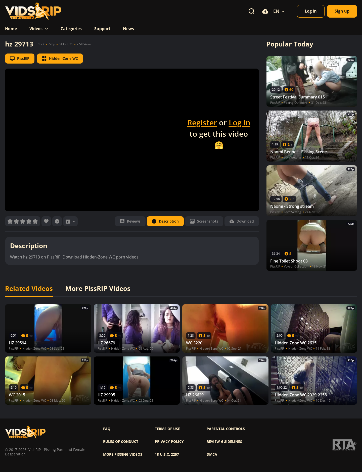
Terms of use (167, 429)
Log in (239, 122)
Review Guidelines (224, 441)
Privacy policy (169, 441)
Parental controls (226, 429)
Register (202, 122)
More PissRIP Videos (97, 288)
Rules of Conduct (120, 441)
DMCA (212, 454)
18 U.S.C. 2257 (167, 454)
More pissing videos (122, 454)
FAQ (106, 429)
